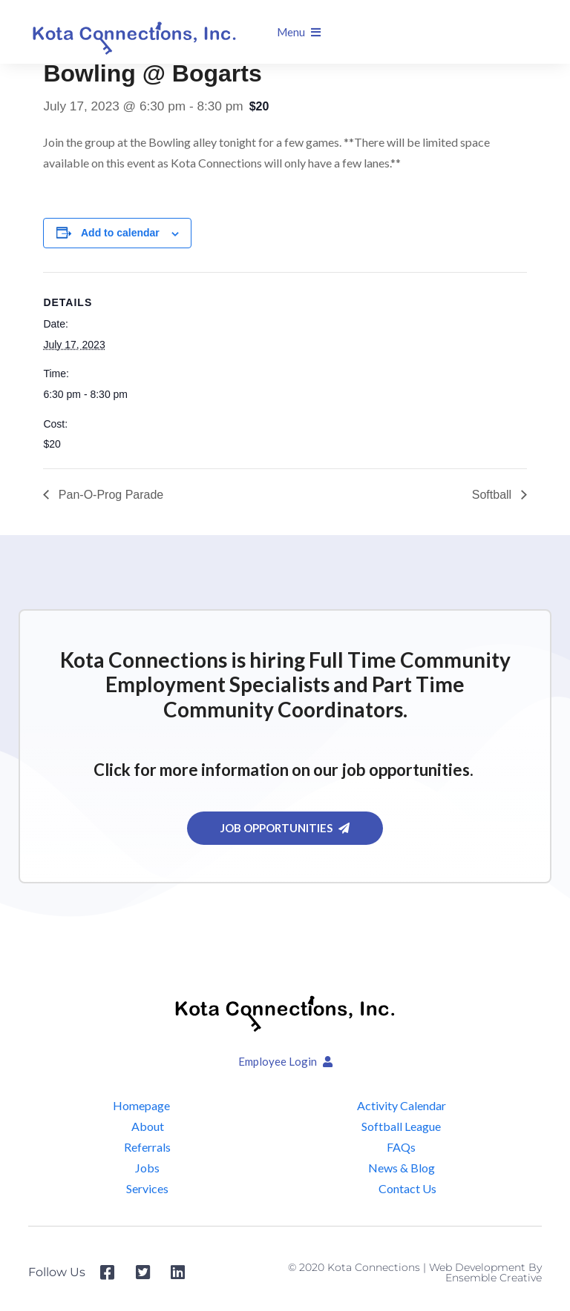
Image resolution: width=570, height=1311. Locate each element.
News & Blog (401, 1168)
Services (147, 1188)
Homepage (141, 1105)
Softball (493, 494)
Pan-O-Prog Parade (109, 494)
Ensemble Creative (493, 1277)
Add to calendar (120, 233)
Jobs (147, 1168)
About (147, 1126)
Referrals (147, 1147)
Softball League (401, 1126)
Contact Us (407, 1188)
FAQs (401, 1147)
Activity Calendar (401, 1105)
